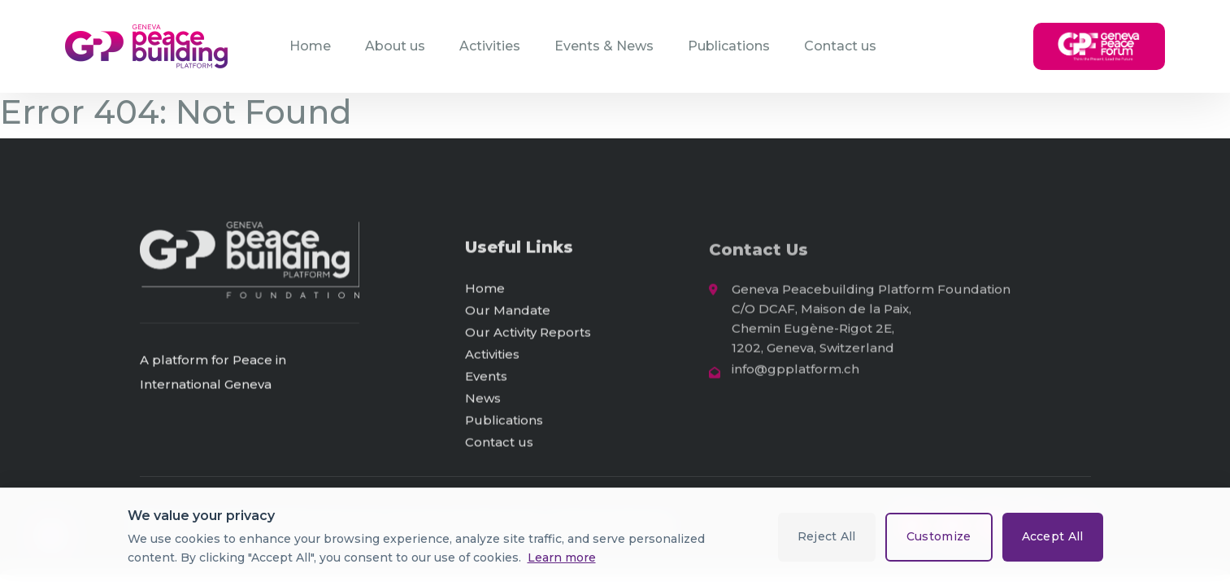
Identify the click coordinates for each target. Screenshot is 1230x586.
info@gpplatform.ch (795, 373)
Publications (729, 46)
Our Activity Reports (528, 335)
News (483, 401)
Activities (489, 46)
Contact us (840, 46)
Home (310, 46)
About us (395, 46)
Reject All (827, 536)
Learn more (562, 557)
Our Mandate (507, 313)
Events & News (604, 46)
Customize (938, 536)
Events (486, 379)
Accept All (1053, 536)
